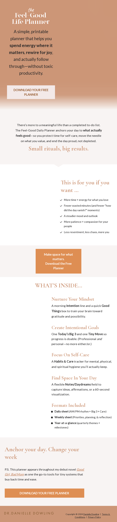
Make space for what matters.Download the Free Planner (58, 261)
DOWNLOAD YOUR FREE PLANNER (31, 92)
